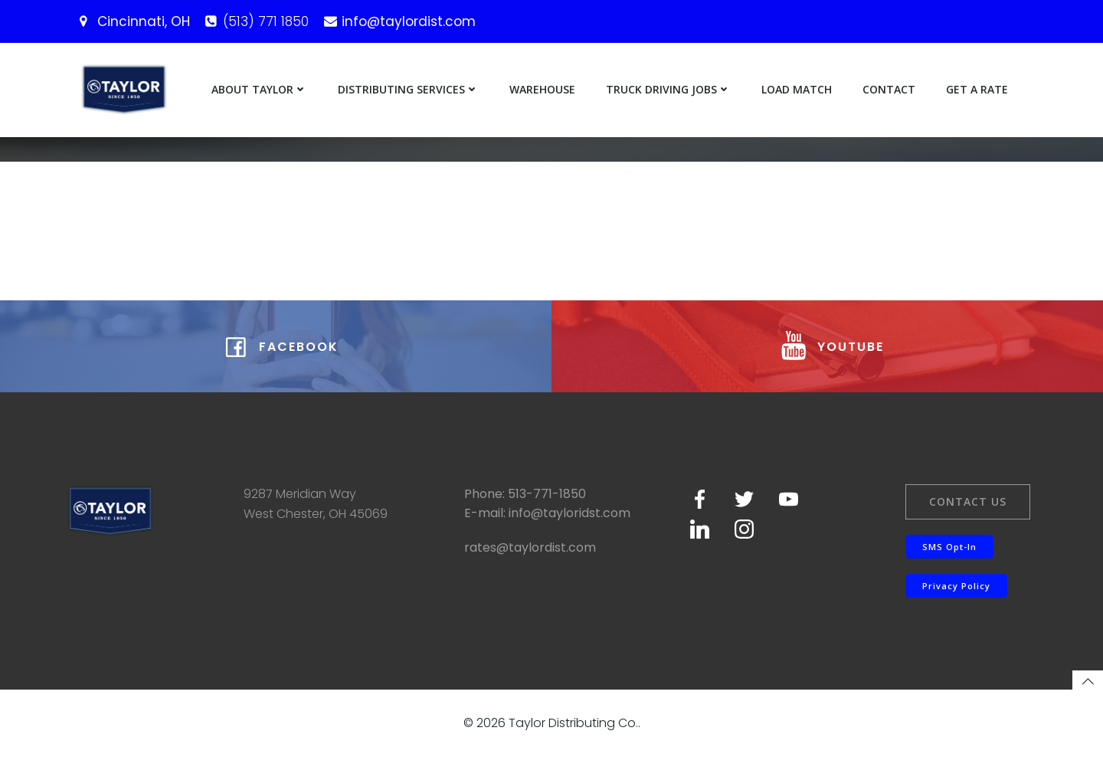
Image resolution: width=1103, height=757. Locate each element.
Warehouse (542, 89)
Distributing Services (408, 89)
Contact (888, 89)
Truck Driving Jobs (668, 89)
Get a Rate (977, 89)
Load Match (796, 89)
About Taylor (259, 89)
